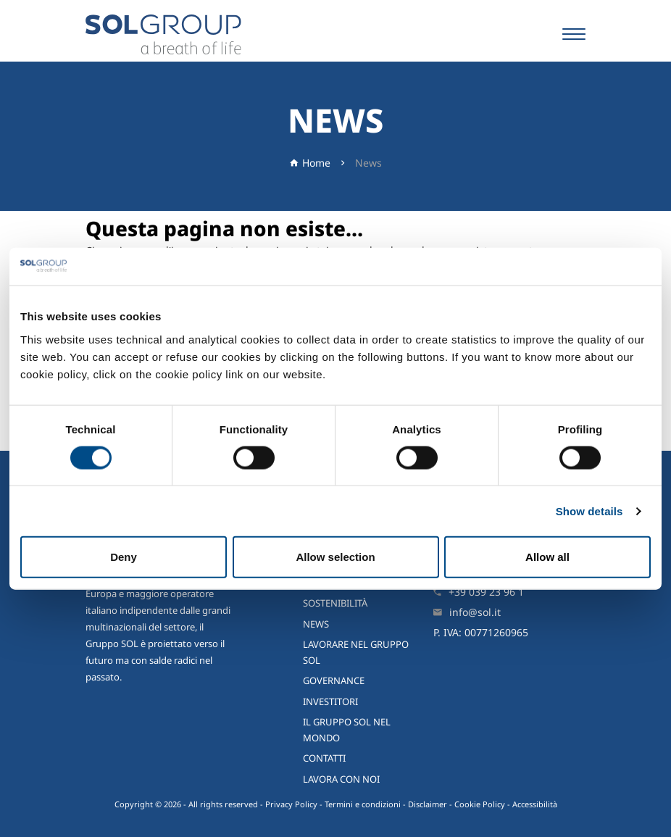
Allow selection (335, 557)
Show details (589, 510)
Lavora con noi (341, 779)
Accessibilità (534, 804)
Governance (333, 680)
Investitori (330, 701)
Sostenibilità (335, 602)
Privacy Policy (291, 804)
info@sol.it (475, 612)
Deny (123, 557)
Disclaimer (427, 804)
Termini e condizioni (363, 804)
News (368, 163)
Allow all (547, 557)
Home (316, 163)
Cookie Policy (479, 804)
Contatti (324, 758)
